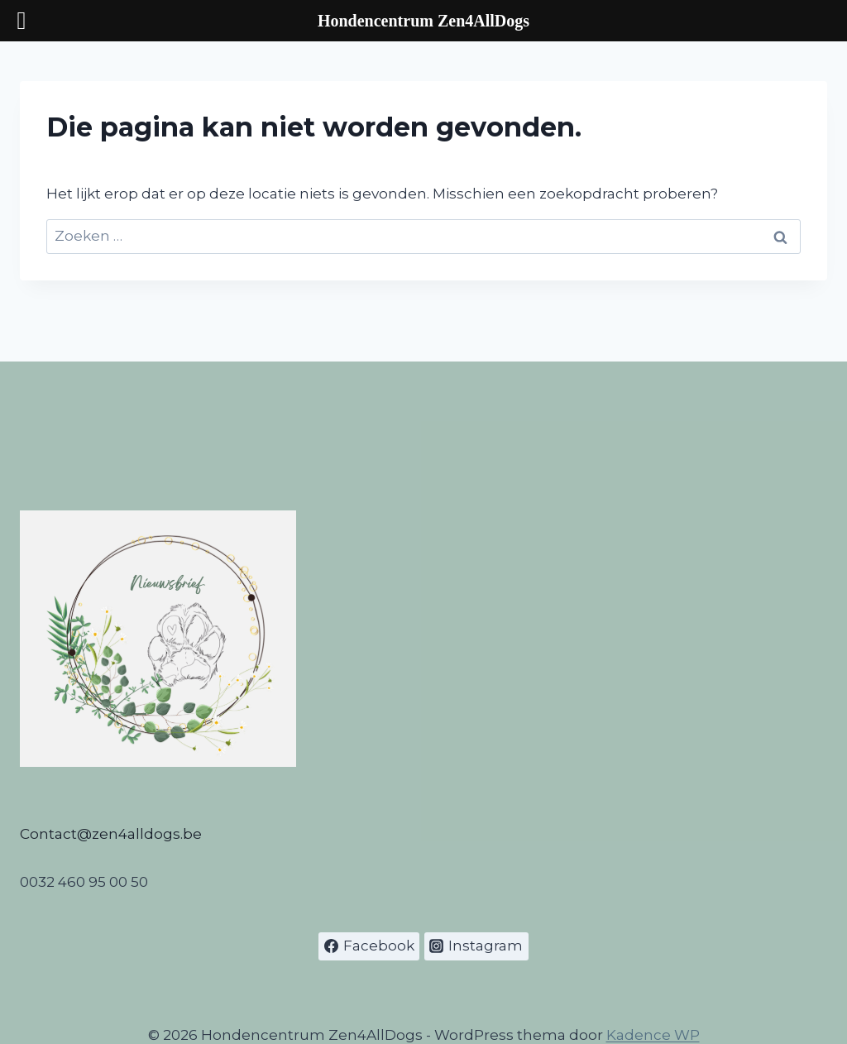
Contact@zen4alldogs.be (111, 834)
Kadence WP (653, 1035)
